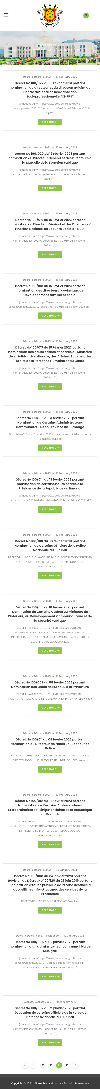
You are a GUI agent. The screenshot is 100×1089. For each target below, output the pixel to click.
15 (67, 1065)
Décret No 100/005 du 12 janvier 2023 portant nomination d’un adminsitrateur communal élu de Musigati (50, 946)
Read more (49, 122)
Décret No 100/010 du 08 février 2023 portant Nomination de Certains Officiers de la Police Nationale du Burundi (50, 545)
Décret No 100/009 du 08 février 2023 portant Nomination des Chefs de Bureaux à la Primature (50, 684)
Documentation (32, 50)
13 (51, 1065)
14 (59, 1065)
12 (43, 1065)
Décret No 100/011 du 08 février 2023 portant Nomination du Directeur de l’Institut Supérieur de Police (50, 743)
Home (15, 50)
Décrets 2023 (42, 77)
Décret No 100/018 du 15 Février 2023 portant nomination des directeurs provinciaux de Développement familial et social (50, 290)
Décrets (50, 50)
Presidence (52, 935)
